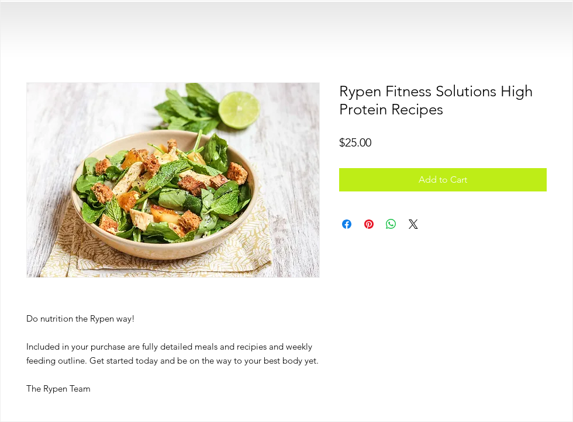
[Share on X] (413, 224)
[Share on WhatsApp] (391, 224)
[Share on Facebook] (347, 224)
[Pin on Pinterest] (369, 224)
